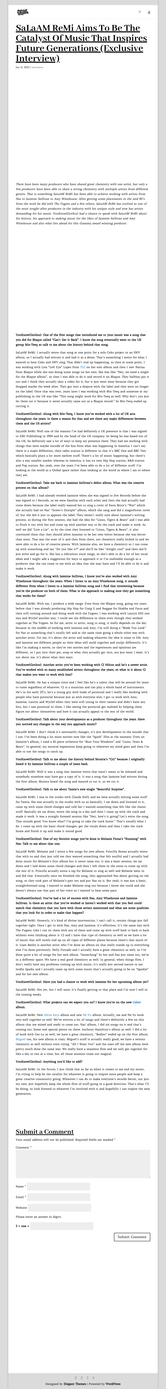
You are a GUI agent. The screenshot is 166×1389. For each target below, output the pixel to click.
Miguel (21, 1039)
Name (21, 1186)
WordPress (113, 1384)
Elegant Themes (75, 1384)
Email (21, 1197)
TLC (82, 367)
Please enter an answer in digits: (39, 1217)
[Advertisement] (77, 1103)
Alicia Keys (51, 1015)
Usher (137, 1002)
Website (21, 1208)
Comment (24, 1147)
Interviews (37, 67)
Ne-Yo (87, 1015)
